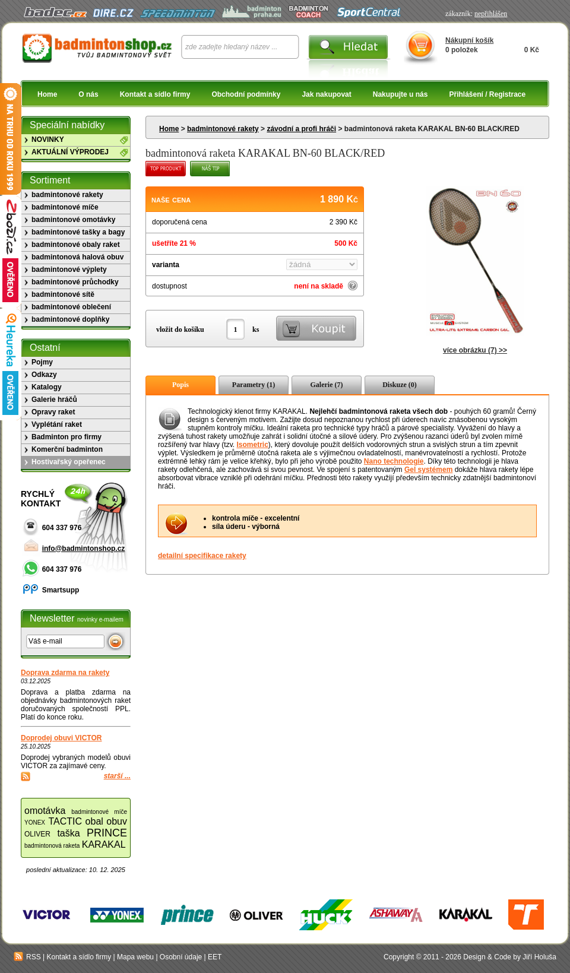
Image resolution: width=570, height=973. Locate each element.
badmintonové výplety (69, 269)
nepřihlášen (490, 13)
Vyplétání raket (56, 424)
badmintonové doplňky (70, 319)
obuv (116, 821)
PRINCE (107, 833)
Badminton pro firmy (66, 437)
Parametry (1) (253, 385)
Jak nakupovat (326, 94)
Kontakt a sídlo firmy (155, 94)
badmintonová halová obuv (77, 257)
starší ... (117, 776)
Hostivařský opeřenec (68, 462)
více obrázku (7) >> (475, 350)
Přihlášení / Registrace (487, 94)
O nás (88, 94)
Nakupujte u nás (400, 94)
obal (94, 821)
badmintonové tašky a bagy (78, 232)
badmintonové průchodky (75, 282)
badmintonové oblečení (71, 307)
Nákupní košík (469, 40)
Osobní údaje (181, 957)
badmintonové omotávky (73, 219)
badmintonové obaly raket (75, 244)
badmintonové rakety (223, 129)
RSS (27, 957)
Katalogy (46, 387)
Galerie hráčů (54, 399)
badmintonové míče (65, 207)
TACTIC (66, 821)
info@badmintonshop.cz (83, 548)
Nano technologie (394, 461)
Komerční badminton (67, 449)
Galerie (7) (327, 385)
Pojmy (42, 362)
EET (214, 957)
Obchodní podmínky (245, 94)
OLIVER (37, 834)
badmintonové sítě (62, 294)
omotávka (44, 811)
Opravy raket (53, 412)
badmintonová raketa (52, 845)
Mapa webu (135, 957)
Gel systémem (428, 469)
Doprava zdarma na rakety (65, 672)
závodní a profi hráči (301, 129)
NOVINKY (47, 139)
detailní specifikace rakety (202, 556)
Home (47, 94)
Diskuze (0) (399, 385)
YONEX (34, 822)
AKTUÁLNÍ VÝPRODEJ (70, 152)
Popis (180, 385)
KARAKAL (104, 844)
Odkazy (44, 374)
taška (68, 833)
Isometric (252, 444)
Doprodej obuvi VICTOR (61, 738)
